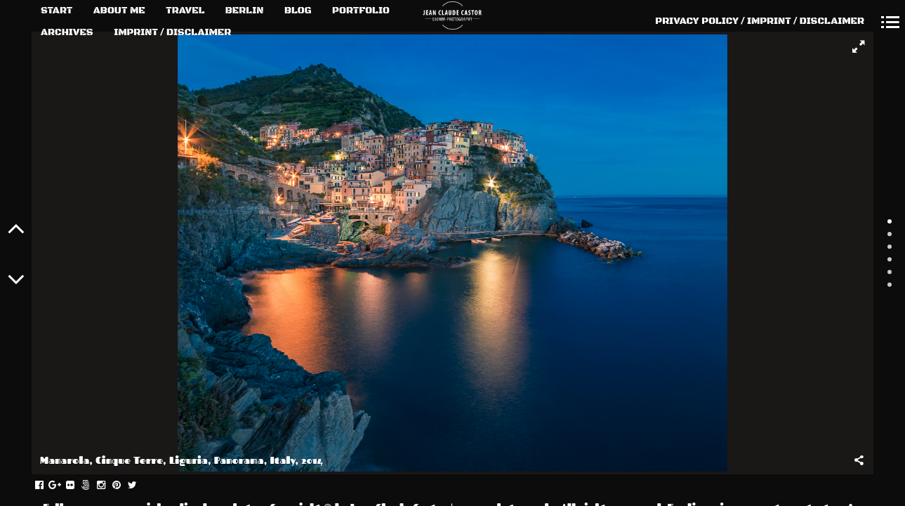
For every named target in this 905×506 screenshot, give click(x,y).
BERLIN (244, 10)
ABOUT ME (119, 10)
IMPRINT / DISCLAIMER (172, 32)
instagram (108, 485)
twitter (139, 485)
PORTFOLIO (361, 10)
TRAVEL (185, 10)
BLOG (298, 10)
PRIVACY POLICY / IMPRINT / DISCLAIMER (759, 21)
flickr (77, 485)
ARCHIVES (67, 32)
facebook (46, 485)
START (56, 10)
